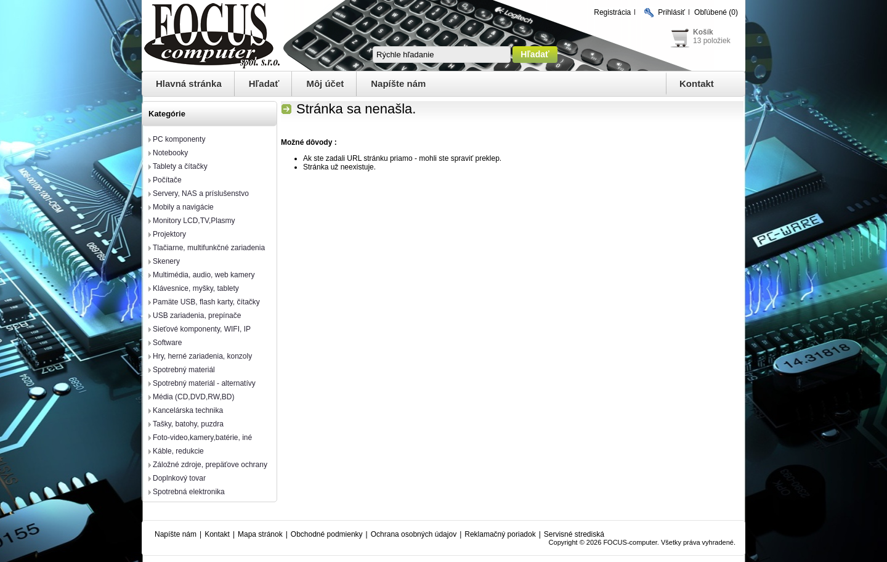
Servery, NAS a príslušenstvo (201, 193)
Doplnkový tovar (179, 478)
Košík (703, 32)
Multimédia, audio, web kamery (203, 275)
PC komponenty (179, 139)
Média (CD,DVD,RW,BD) (193, 397)
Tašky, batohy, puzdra (188, 424)
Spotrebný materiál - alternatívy (204, 383)
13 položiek (712, 40)
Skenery (166, 261)
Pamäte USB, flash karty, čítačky (206, 302)
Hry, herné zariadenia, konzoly (202, 356)
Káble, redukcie (178, 451)
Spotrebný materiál (184, 369)
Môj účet (325, 83)
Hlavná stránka (189, 83)
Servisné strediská (574, 534)
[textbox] (442, 54)
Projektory (169, 234)
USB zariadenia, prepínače (197, 315)
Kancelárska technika (188, 410)
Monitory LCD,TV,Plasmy (194, 220)
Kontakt (696, 83)
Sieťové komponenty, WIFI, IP (202, 329)
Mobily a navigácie (183, 207)
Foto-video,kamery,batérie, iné (202, 437)
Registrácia (612, 12)
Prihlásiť (671, 12)
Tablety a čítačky (180, 166)
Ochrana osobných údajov (413, 534)
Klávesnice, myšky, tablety (196, 288)
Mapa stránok (260, 534)
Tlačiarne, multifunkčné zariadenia (209, 247)
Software (167, 342)
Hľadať (264, 83)
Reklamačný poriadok (499, 534)
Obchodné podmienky (327, 534)
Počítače (167, 180)
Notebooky (170, 153)
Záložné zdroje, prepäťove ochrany (210, 464)
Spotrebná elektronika (189, 491)
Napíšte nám (398, 83)
